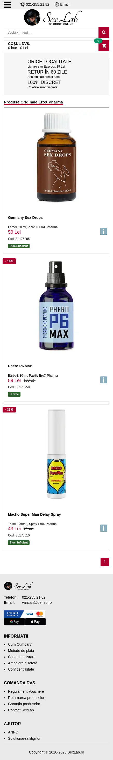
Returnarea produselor (26, 698)
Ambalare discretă (22, 663)
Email (62, 4)
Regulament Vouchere (26, 691)
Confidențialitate (21, 669)
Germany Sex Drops (25, 217)
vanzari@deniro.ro (37, 602)
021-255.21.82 (34, 4)
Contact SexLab (21, 710)
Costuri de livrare (22, 657)
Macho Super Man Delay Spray (34, 514)
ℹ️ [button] (104, 231)
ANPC (13, 732)
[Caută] (103, 32)
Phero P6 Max (20, 366)
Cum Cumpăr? (20, 644)
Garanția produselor (24, 704)
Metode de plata (21, 650)
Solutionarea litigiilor (24, 738)
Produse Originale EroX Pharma (33, 102)
